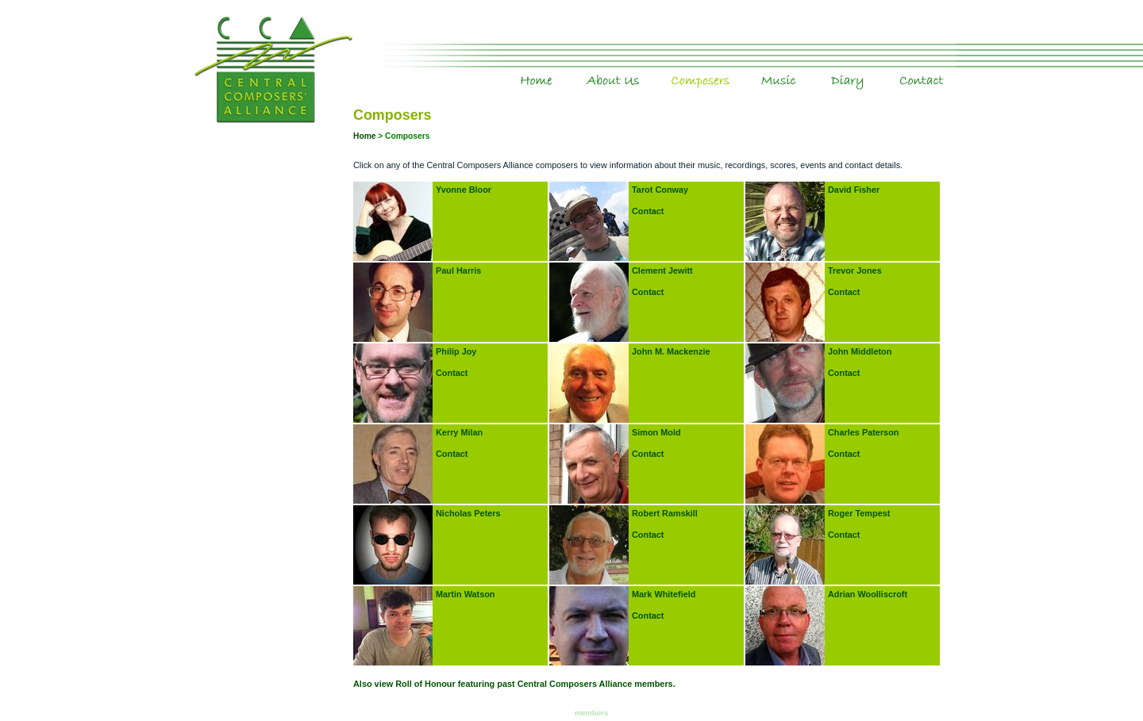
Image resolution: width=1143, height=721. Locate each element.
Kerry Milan (459, 432)
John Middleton (859, 351)
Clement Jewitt (662, 270)
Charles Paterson (863, 432)
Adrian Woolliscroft (867, 594)
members (592, 712)
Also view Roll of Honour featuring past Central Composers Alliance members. (514, 683)
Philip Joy (456, 351)
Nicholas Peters (468, 513)
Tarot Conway (660, 189)
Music (811, 70)
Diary (883, 70)
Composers (737, 70)
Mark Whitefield (663, 594)
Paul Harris (458, 270)
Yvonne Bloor (463, 189)
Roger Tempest (859, 513)
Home (565, 70)
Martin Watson (465, 594)
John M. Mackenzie (671, 351)
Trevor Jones (855, 270)
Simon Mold (656, 432)
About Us (643, 70)
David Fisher (853, 189)
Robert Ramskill (665, 513)
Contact (946, 70)
